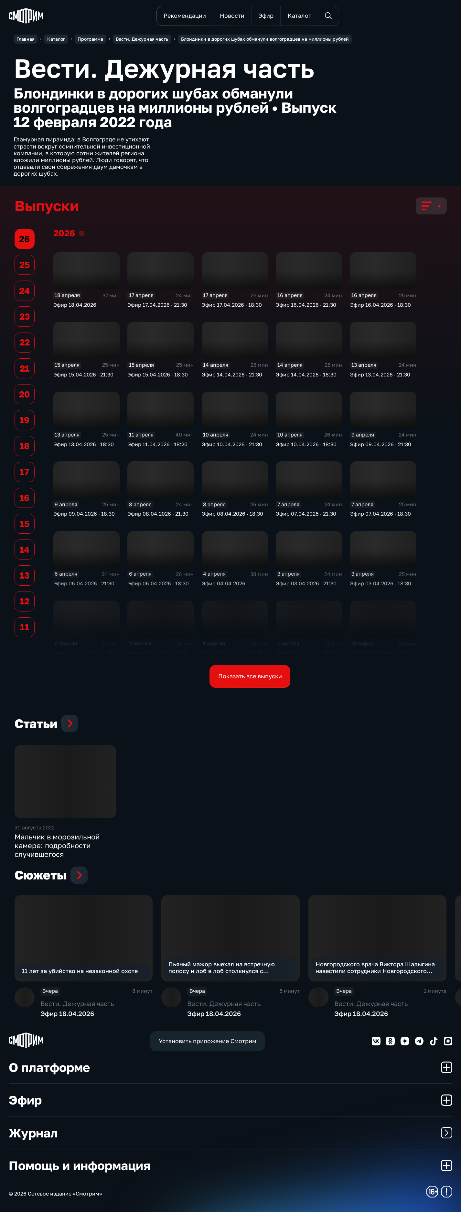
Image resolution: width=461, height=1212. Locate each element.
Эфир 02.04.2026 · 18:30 (157, 653)
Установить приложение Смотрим (207, 1041)
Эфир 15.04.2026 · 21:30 (83, 374)
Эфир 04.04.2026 (223, 583)
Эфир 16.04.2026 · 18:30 (380, 305)
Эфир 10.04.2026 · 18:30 (306, 444)
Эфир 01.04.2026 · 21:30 (232, 653)
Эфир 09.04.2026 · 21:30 (380, 444)
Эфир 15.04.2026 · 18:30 (157, 374)
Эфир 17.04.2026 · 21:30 (157, 305)
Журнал (231, 1132)
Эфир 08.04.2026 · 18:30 (232, 514)
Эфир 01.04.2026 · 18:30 (306, 653)
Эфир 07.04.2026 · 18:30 (380, 514)
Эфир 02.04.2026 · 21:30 (83, 653)
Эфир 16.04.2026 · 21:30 (306, 305)
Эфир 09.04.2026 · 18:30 (84, 514)
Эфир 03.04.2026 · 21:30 (306, 583)
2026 (81, 233)
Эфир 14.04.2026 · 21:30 (232, 374)
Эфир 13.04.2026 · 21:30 (380, 374)
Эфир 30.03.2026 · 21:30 (380, 653)
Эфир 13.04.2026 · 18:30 (83, 444)
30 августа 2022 (35, 827)
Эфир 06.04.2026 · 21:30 (83, 583)
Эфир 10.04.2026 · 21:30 (232, 444)
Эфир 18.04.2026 (74, 305)
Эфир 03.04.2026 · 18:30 (380, 583)
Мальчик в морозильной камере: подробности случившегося (57, 845)
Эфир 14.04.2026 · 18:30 (306, 374)
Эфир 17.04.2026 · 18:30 (232, 305)
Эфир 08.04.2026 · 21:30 (157, 514)
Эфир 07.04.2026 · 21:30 (306, 514)
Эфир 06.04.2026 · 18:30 (158, 583)
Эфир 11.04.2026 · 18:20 (157, 444)
